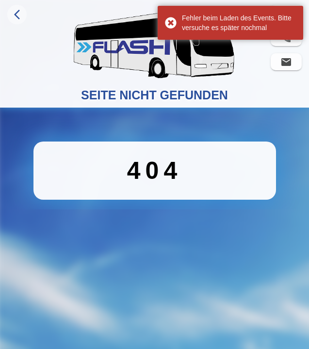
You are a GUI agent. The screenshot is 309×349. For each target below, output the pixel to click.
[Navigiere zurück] (17, 14)
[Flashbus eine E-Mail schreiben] (286, 61)
